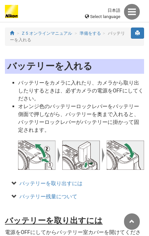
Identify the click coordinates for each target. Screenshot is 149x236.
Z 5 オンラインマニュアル (47, 33)
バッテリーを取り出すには (51, 183)
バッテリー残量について (48, 196)
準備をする (90, 33)
